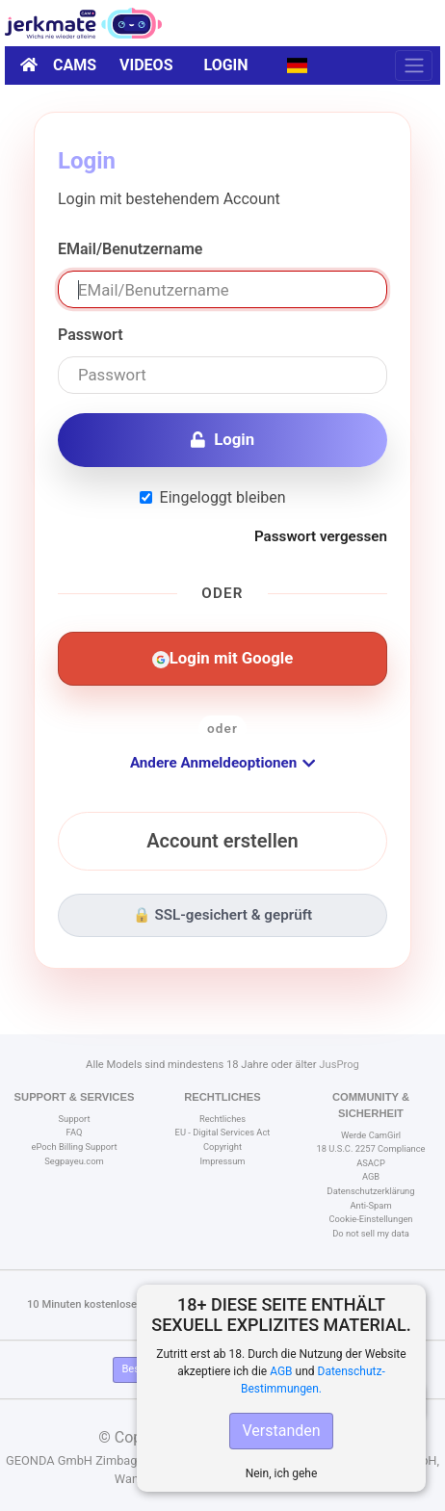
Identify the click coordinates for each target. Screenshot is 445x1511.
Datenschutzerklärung (371, 1190)
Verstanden (281, 1430)
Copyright (222, 1146)
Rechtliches (222, 1118)
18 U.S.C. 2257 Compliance (370, 1148)
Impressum (222, 1161)
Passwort (90, 335)
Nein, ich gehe (282, 1473)
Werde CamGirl (371, 1135)
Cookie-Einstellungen (370, 1218)
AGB (281, 1371)
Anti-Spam (370, 1205)
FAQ (74, 1132)
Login (226, 65)
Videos (145, 65)
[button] (297, 65)
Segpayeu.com (73, 1161)
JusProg (339, 1064)
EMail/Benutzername (130, 249)
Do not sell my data (370, 1233)
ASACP (370, 1163)
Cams (74, 65)
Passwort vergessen (320, 536)
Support (75, 1118)
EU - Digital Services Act (223, 1132)
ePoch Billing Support (74, 1146)
